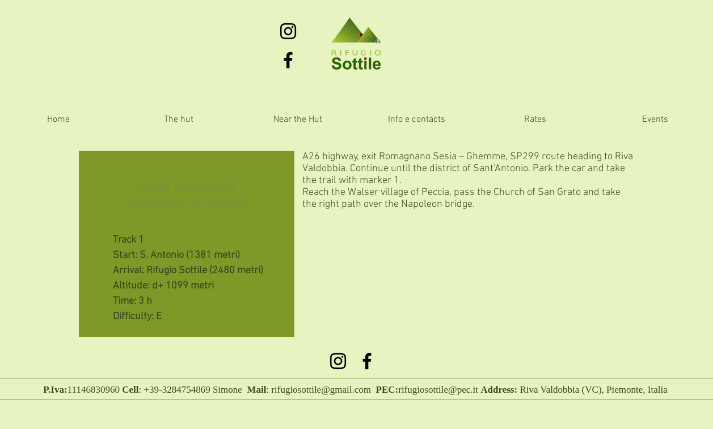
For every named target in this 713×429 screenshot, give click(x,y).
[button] (297, 120)
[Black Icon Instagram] (288, 31)
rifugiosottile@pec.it (438, 389)
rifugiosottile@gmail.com (321, 389)
